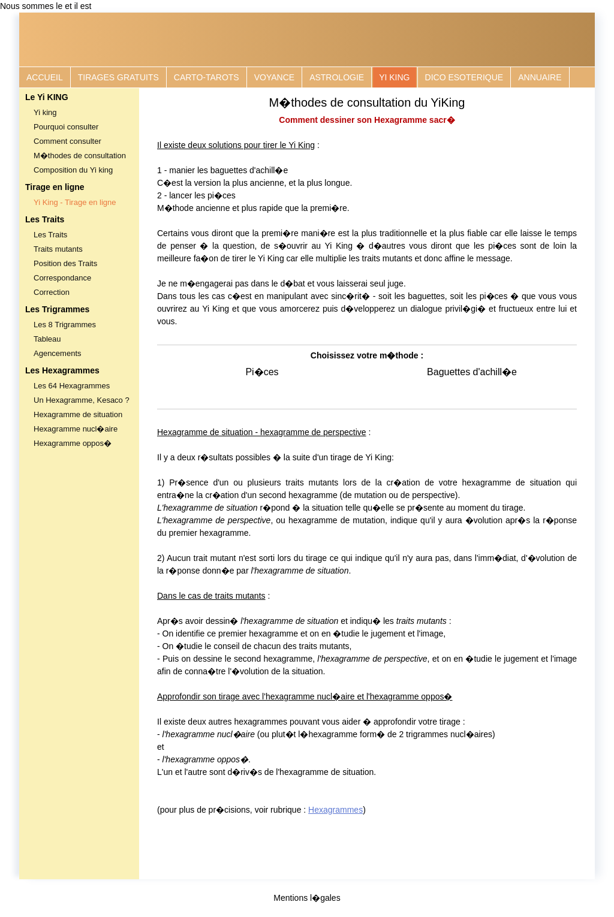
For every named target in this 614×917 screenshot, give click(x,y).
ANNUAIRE (539, 77)
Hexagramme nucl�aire (76, 428)
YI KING (394, 77)
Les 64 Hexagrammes (72, 385)
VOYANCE (274, 77)
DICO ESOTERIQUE (464, 77)
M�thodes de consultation (80, 155)
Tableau (47, 338)
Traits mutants (58, 249)
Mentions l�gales (306, 898)
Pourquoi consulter (66, 126)
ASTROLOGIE (336, 77)
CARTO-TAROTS (206, 77)
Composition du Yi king (73, 169)
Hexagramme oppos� (73, 443)
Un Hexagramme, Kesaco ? (82, 400)
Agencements (58, 353)
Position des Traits (65, 263)
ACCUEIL (44, 77)
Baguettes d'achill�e (472, 372)
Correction (52, 292)
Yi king (45, 112)
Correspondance (62, 277)
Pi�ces (261, 372)
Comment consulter (67, 141)
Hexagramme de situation (78, 414)
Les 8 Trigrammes (65, 324)
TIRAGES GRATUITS (118, 77)
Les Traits (50, 234)
